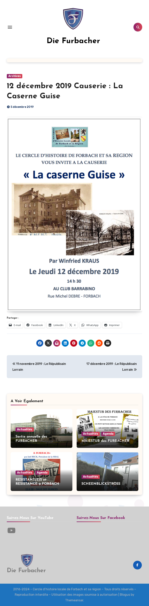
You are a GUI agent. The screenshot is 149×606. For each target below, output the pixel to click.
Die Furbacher (73, 41)
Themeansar (74, 600)
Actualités (24, 429)
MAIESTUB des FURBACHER (105, 441)
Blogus (125, 594)
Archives (14, 76)
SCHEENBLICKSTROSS (100, 484)
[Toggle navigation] (10, 27)
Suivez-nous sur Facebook (101, 518)
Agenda (108, 433)
